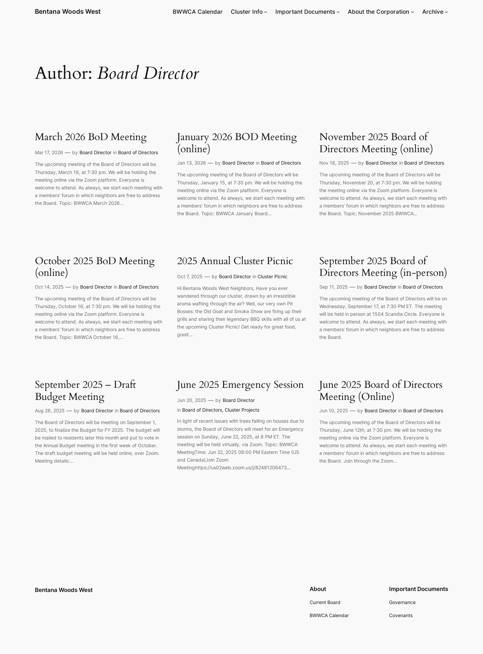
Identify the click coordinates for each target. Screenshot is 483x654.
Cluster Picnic (272, 276)
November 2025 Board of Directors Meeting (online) (376, 143)
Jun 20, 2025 (191, 400)
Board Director (95, 152)
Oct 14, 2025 (49, 287)
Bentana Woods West (68, 11)
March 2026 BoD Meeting (91, 137)
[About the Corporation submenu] (412, 11)
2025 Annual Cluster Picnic (235, 261)
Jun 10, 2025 (333, 410)
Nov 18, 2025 (334, 163)
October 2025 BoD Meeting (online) (95, 267)
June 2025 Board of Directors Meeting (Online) (380, 391)
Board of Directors (138, 152)
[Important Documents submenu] (338, 11)
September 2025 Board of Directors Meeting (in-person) (383, 267)
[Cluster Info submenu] (265, 11)
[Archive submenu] (446, 11)
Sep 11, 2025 (333, 287)
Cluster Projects (242, 410)
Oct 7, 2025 (190, 276)
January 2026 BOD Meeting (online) (237, 143)
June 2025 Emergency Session (240, 385)
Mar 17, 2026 (49, 152)
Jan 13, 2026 (191, 163)
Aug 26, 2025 (50, 410)
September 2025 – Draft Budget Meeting (85, 391)
